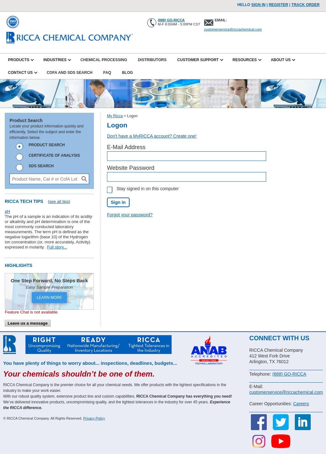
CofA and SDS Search (70, 72)
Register (278, 5)
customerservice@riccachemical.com (233, 29)
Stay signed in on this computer (148, 188)
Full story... (57, 247)
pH (7, 211)
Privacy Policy (94, 418)
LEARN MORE (49, 297)
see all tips (59, 201)
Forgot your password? (129, 214)
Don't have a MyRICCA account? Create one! (151, 136)
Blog (127, 72)
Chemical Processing (104, 60)
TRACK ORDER (305, 5)
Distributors (152, 60)
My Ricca (115, 116)
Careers (301, 403)
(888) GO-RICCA (171, 20)
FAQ (107, 72)
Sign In (258, 5)
